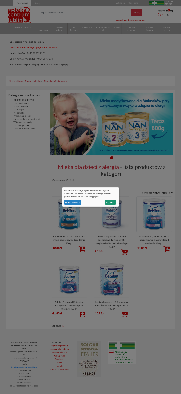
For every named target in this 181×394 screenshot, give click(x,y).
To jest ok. (110, 202)
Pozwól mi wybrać (73, 202)
